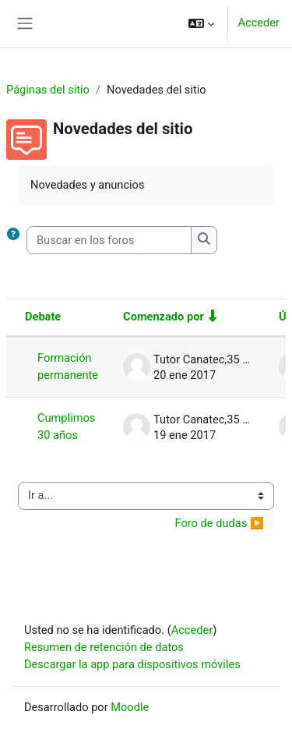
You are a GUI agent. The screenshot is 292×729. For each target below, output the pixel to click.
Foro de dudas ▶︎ (219, 523)
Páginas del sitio (48, 90)
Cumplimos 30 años (66, 426)
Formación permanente (67, 366)
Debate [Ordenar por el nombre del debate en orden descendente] (43, 317)
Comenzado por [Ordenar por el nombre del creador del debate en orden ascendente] (163, 317)
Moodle (130, 707)
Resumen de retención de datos (104, 647)
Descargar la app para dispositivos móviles (132, 664)
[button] (201, 23)
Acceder (258, 23)
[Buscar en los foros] (109, 240)
